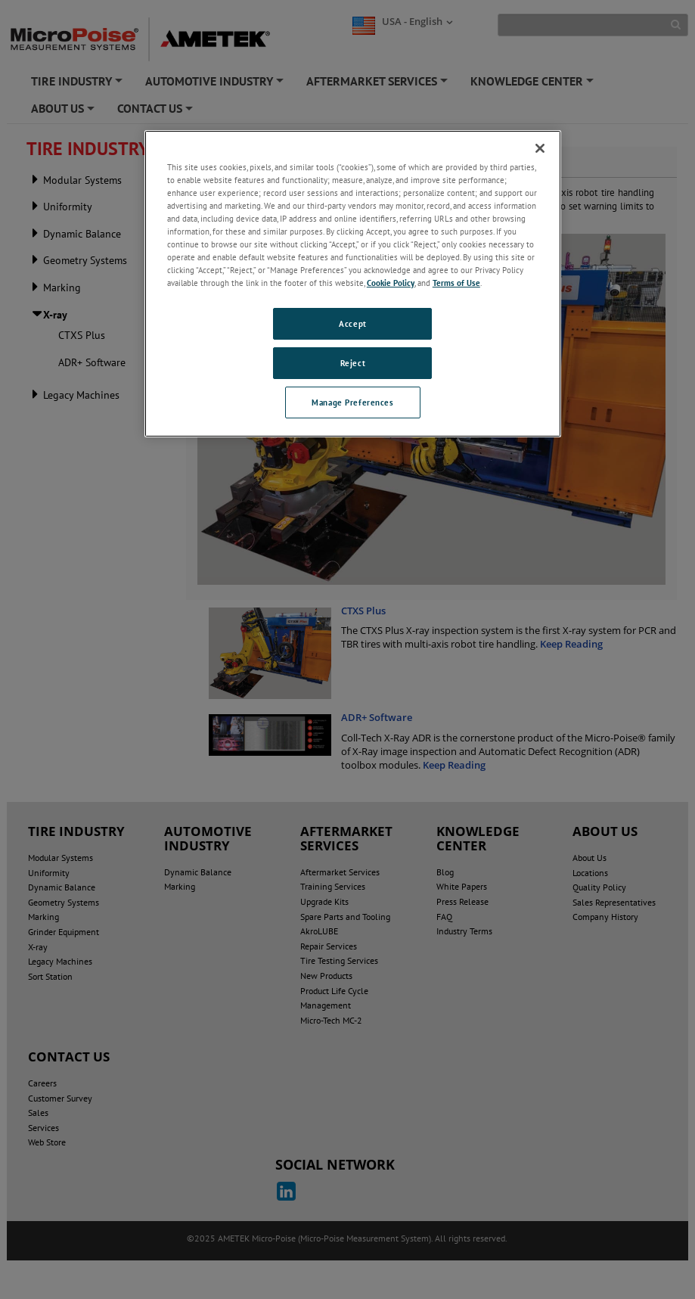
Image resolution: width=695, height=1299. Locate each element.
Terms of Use (456, 282)
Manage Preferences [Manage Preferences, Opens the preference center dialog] (352, 402)
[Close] (540, 148)
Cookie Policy (390, 282)
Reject (352, 362)
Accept (352, 323)
